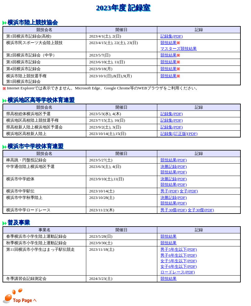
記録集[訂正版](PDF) (178, 133)
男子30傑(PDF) (173, 210)
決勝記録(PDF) (173, 166)
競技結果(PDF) (173, 160)
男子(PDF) (169, 191)
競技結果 (168, 42)
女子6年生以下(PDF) (178, 266)
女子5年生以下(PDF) (178, 261)
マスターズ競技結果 (178, 48)
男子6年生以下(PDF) (178, 255)
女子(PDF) (189, 191)
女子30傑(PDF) (201, 210)
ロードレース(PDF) (177, 272)
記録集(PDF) (171, 36)
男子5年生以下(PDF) (178, 249)
